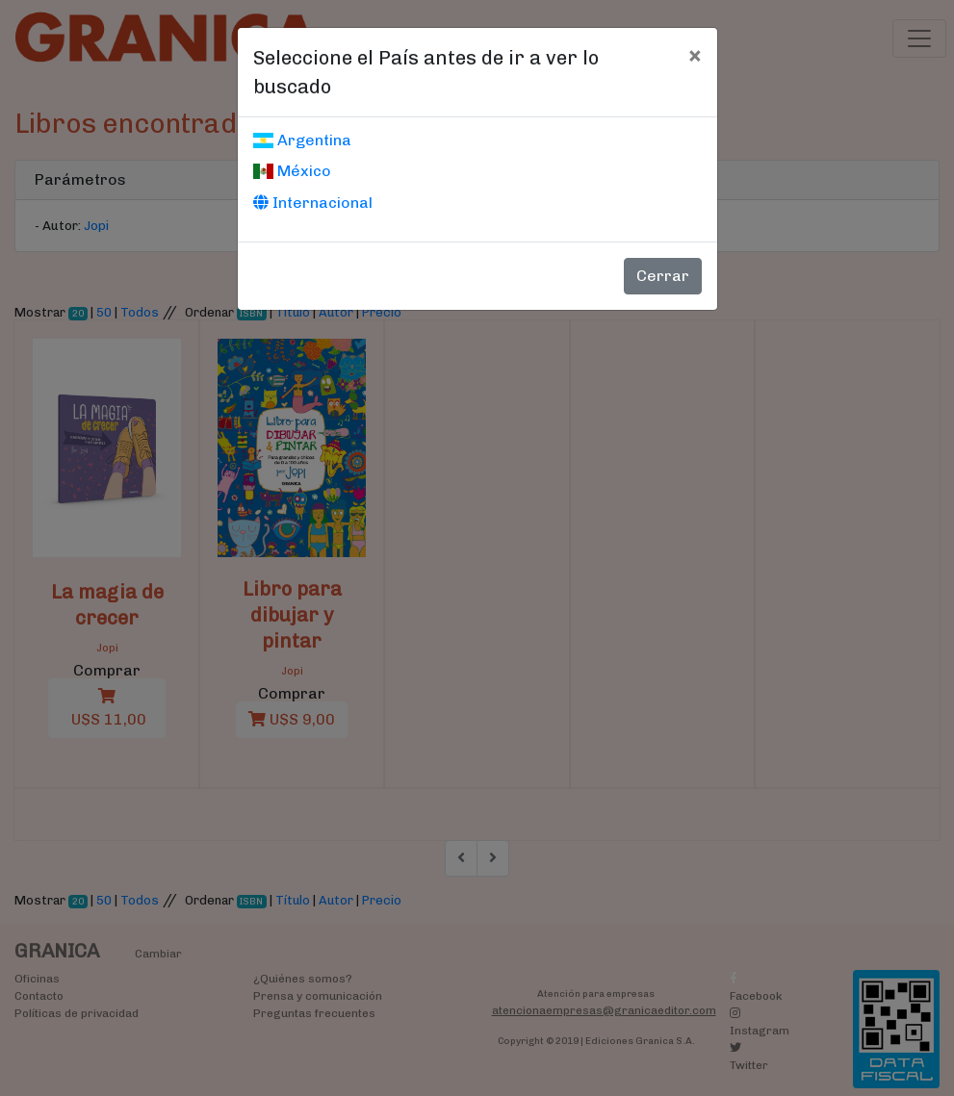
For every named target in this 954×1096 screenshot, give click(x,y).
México (292, 171)
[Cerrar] (694, 55)
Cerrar (662, 276)
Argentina (302, 140)
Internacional (313, 202)
